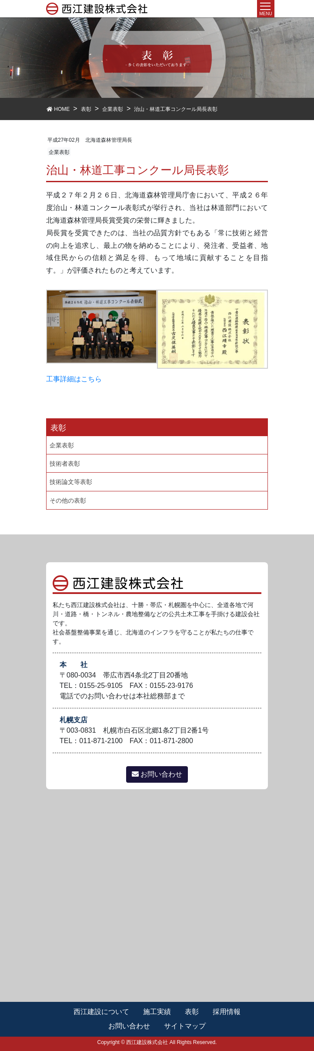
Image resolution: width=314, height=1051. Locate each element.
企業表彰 (59, 152)
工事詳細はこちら (74, 379)
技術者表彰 (65, 463)
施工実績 (157, 1011)
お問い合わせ (157, 774)
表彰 (192, 1011)
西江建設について (101, 1011)
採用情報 (227, 1011)
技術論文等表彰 (71, 481)
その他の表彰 (68, 500)
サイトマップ (185, 1026)
